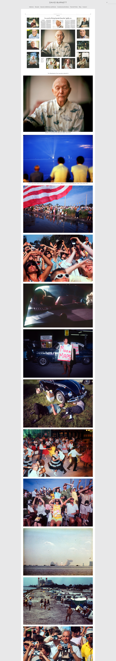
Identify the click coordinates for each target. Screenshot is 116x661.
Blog (80, 6)
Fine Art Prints (74, 6)
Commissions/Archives (63, 6)
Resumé (37, 6)
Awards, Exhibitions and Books (48, 6)
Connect (85, 6)
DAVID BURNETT (58, 2)
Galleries (31, 6)
